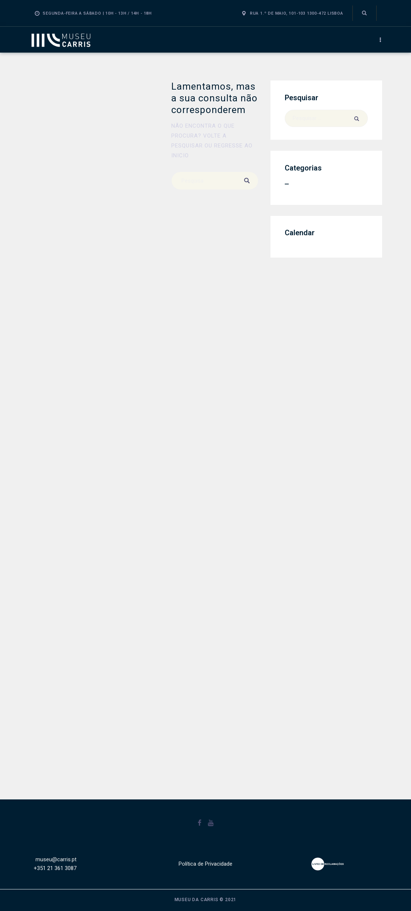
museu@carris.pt (56, 859)
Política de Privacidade (205, 864)
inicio (180, 155)
